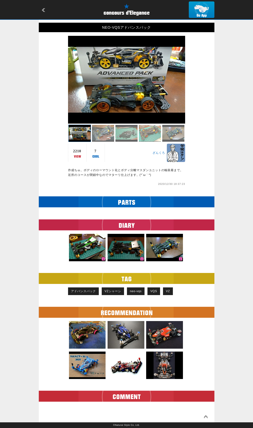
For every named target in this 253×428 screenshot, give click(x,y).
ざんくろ (159, 152)
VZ (168, 291)
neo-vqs (136, 291)
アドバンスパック (83, 291)
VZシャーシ (113, 291)
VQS (153, 291)
